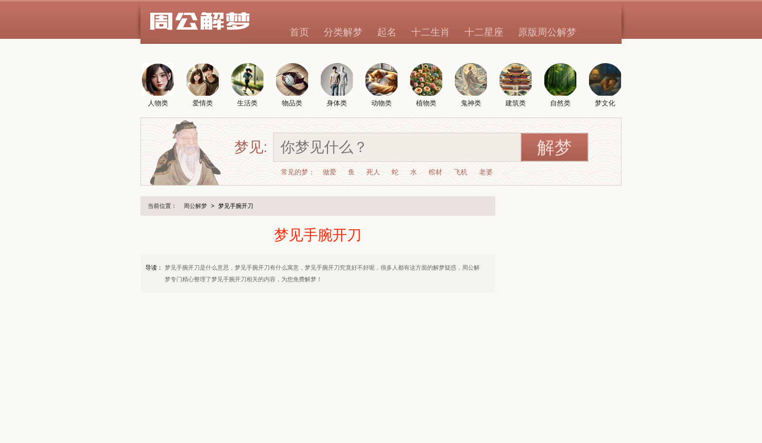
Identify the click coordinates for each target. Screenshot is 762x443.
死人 (373, 172)
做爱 (329, 172)
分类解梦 (343, 32)
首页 (299, 32)
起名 (387, 32)
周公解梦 (195, 206)
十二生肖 (430, 32)
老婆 (486, 172)
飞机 (461, 172)
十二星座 (484, 32)
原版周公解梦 (547, 32)
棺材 (435, 172)
